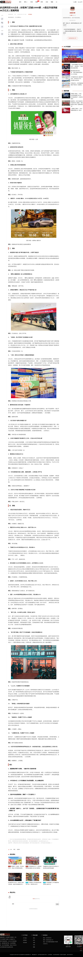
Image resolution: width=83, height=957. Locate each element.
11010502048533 (56, 954)
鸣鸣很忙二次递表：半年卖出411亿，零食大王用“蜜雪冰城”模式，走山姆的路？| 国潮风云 (16, 870)
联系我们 (25, 940)
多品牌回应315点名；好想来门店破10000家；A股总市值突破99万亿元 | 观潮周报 (16, 886)
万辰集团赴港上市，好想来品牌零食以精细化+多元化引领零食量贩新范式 (33, 870)
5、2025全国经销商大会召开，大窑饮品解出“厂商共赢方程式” (24, 820)
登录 (34, 898)
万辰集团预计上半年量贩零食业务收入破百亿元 (51, 885)
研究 (42, 2)
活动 (47, 2)
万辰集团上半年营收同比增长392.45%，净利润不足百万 (33, 885)
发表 (57, 904)
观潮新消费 (72, 12)
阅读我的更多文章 (72, 38)
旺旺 (14, 849)
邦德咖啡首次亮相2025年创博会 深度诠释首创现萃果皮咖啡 (50, 869)
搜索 (74, 2)
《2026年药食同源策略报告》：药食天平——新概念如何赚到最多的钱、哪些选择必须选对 (72, 31)
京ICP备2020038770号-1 (42, 954)
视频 (52, 2)
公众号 (80, 2)
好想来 (18, 849)
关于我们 (25, 938)
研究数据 (30, 14)
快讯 (32, 2)
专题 (34, 942)
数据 (37, 1)
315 (11, 849)
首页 (20, 2)
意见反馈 (25, 942)
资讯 (26, 2)
